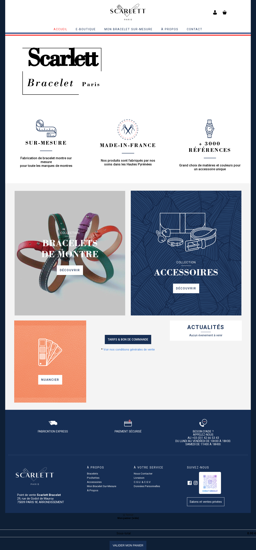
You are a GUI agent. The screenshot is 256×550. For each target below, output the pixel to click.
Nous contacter (143, 473)
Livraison (139, 477)
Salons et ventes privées (206, 502)
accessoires (94, 482)
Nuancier (50, 380)
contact (194, 29)
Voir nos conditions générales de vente (129, 349)
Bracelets (92, 473)
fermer (128, 514)
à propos (169, 29)
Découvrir (70, 270)
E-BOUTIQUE (86, 29)
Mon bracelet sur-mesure (128, 29)
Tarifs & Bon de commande (128, 339)
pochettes (93, 477)
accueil (60, 29)
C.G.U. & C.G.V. (142, 482)
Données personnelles (147, 486)
